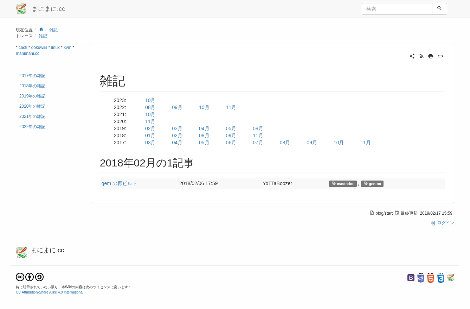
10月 (150, 100)
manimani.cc (27, 53)
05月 (231, 128)
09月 (177, 107)
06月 (231, 142)
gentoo (372, 183)
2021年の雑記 (32, 116)
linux (55, 47)
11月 (231, 107)
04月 (204, 128)
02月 (150, 128)
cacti (23, 47)
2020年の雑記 (32, 106)
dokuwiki (39, 47)
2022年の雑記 (32, 126)
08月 (150, 107)
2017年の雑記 (32, 75)
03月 (177, 128)
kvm (67, 47)
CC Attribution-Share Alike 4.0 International (49, 292)
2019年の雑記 (32, 96)
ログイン (442, 222)
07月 (258, 142)
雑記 (53, 29)
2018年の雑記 (32, 85)
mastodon (343, 183)
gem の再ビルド (119, 183)
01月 (150, 135)
